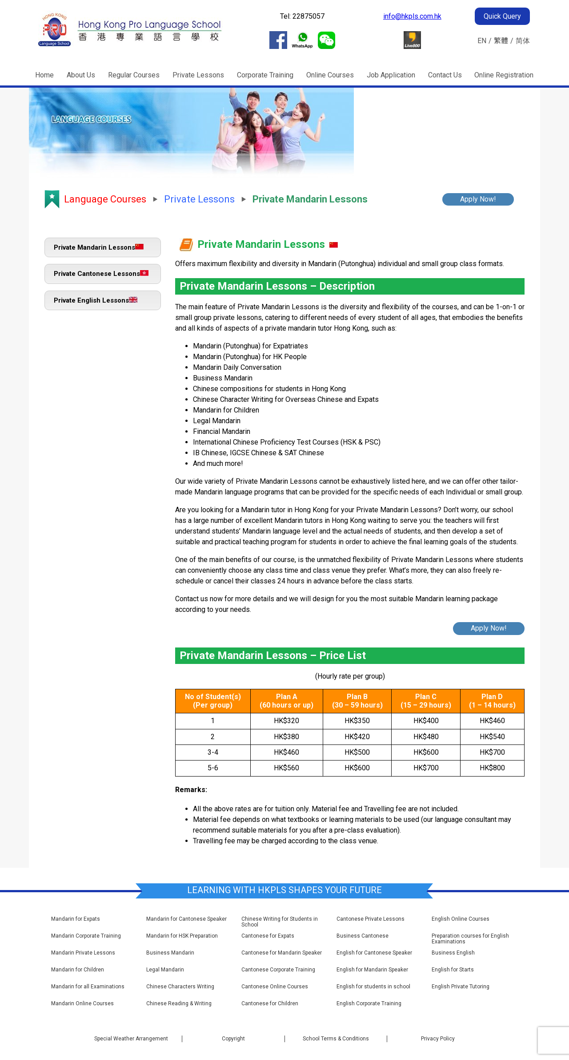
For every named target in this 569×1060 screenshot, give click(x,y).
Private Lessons (198, 75)
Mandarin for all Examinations (87, 987)
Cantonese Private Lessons (371, 919)
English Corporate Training (369, 1004)
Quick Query (502, 16)
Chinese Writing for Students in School (279, 922)
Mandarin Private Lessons (83, 953)
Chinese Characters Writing (180, 987)
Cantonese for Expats (267, 936)
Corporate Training (265, 75)
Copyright (233, 1039)
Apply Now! (478, 199)
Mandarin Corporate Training (86, 936)
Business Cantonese (363, 936)
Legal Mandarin (165, 970)
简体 (523, 40)
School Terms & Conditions (336, 1039)
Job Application (391, 75)
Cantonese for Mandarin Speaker (281, 953)
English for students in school (373, 987)
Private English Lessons (95, 300)
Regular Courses (134, 75)
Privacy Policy (438, 1039)
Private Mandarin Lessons (99, 247)
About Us (81, 75)
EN (481, 40)
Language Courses (105, 199)
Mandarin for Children (77, 970)
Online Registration (503, 75)
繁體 (501, 40)
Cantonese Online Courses (274, 987)
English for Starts (453, 970)
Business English (453, 953)
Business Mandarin (170, 953)
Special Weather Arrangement (131, 1039)
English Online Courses (460, 919)
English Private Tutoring (460, 987)
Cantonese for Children (269, 1004)
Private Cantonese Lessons (101, 274)
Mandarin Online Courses (82, 1004)
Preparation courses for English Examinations (470, 939)
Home (44, 75)
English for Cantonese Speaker (374, 953)
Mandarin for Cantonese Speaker (186, 919)
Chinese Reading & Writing (179, 1004)
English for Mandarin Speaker (372, 970)
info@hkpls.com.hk (412, 16)
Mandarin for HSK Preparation (182, 936)
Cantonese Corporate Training (278, 970)
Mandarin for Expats (75, 919)
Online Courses (330, 75)
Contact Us (445, 75)
